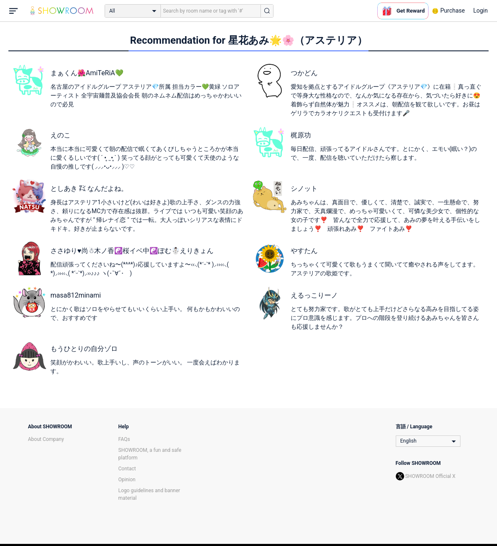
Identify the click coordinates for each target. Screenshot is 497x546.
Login (480, 10)
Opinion (127, 480)
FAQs (124, 439)
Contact (127, 469)
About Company (46, 439)
